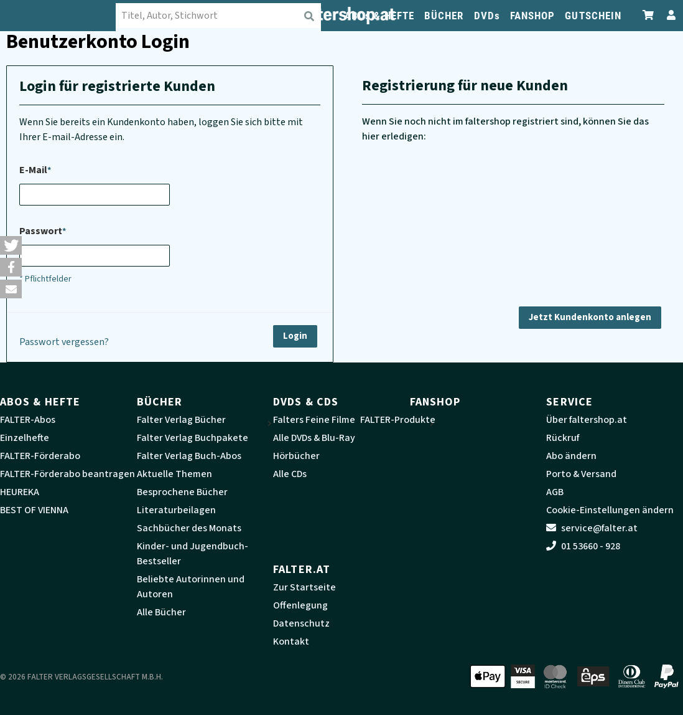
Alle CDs (290, 474)
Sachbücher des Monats (189, 528)
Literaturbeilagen (176, 510)
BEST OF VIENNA (34, 510)
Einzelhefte (24, 438)
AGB (555, 492)
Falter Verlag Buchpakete (192, 438)
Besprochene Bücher (182, 492)
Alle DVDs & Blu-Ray (314, 438)
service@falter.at (592, 528)
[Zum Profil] (668, 15)
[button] (11, 245)
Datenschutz (301, 623)
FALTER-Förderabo (40, 456)
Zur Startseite (304, 587)
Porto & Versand (581, 474)
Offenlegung (300, 605)
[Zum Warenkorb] (648, 15)
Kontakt (291, 641)
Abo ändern (571, 456)
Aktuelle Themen (174, 474)
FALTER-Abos (27, 420)
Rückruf (562, 438)
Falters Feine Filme (314, 420)
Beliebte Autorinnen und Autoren (190, 586)
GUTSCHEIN (593, 15)
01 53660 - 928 (583, 546)
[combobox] (222, 15)
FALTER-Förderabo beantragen (67, 474)
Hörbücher (296, 456)
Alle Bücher (161, 612)
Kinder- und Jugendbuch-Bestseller (192, 553)
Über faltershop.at (586, 420)
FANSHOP (532, 15)
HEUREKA (19, 492)
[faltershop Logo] (62, 15)
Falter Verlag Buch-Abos (189, 456)
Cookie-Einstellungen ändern (610, 510)
